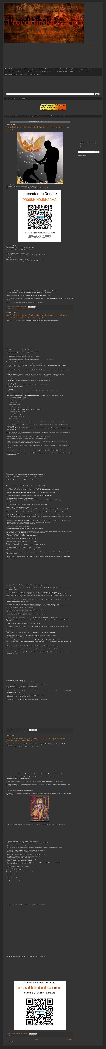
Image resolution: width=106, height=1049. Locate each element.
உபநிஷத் (12, 1035)
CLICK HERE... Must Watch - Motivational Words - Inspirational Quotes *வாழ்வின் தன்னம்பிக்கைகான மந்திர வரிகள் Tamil (36, 116)
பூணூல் (37, 71)
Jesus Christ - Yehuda (20, 69)
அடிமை (11, 308)
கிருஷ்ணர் (88, 69)
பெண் (33, 308)
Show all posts (48, 121)
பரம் (27, 1035)
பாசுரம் (65, 69)
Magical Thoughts (83, 146)
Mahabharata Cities (43, 69)
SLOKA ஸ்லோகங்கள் (74, 71)
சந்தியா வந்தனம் (9, 71)
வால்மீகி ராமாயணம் (87, 71)
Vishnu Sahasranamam (11, 74)
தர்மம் (28, 308)
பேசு (36, 308)
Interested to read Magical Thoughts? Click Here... (17, 98)
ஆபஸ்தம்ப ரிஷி (23, 74)
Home (36, 1039)
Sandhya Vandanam (61, 71)
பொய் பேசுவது (25, 731)
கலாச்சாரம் (16, 731)
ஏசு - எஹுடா (32, 69)
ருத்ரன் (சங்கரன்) (29, 71)
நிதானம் (23, 1035)
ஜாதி (82, 69)
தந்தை (21, 308)
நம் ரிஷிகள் (19, 71)
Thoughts (44, 71)
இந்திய (11, 731)
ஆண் (15, 308)
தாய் (31, 308)
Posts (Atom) (15, 1041)
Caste (76, 69)
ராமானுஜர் (51, 71)
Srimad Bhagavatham (35, 74)
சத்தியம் (18, 308)
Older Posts (69, 1039)
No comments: (24, 729)
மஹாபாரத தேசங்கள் (55, 69)
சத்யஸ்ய (20, 1035)
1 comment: (23, 306)
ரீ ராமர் (34, 1035)
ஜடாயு (38, 1035)
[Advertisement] (53, 54)
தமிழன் (71, 69)
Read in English (9, 69)
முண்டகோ (30, 1035)
